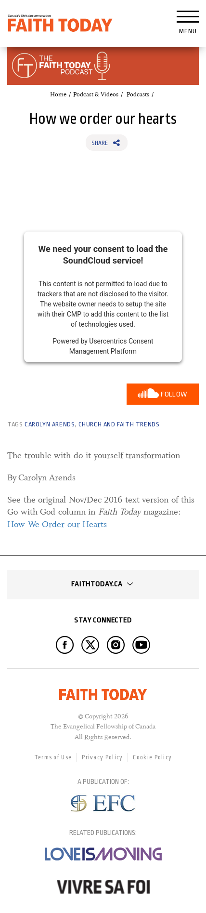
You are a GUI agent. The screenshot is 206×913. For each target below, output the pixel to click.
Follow (174, 394)
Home (58, 94)
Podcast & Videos (95, 94)
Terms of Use (53, 757)
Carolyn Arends (50, 424)
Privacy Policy (102, 757)
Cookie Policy (152, 757)
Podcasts (138, 94)
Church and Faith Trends (119, 424)
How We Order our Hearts (57, 524)
